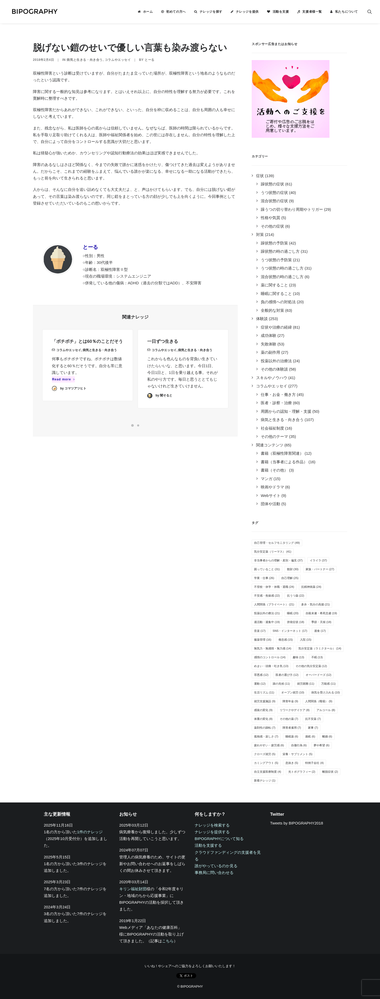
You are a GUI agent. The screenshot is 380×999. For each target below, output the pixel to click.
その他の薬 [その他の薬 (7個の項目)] (289, 718)
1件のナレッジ (89, 832)
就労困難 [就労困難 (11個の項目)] (305, 683)
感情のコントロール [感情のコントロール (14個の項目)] (270, 657)
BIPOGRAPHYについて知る (219, 838)
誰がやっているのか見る (216, 866)
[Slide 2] (138, 425)
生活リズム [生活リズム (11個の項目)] (264, 692)
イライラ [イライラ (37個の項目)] (318, 560)
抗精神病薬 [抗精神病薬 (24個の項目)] (311, 586)
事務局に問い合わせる (214, 872)
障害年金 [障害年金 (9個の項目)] (290, 701)
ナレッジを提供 (247, 11)
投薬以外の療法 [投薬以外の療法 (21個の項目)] (267, 613)
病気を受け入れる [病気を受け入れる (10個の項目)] (325, 692)
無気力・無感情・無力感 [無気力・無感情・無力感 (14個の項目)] (272, 648)
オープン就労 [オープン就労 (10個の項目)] (292, 692)
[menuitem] (145, 11)
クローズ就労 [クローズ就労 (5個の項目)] (265, 754)
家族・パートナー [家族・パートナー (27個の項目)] (320, 569)
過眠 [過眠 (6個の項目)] (310, 736)
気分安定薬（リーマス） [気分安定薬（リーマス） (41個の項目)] (272, 551)
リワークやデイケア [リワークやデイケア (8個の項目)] (295, 710)
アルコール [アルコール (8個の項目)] (325, 710)
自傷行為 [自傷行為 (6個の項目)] (299, 745)
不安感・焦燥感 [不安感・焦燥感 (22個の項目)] (267, 595)
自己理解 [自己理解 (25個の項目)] (290, 578)
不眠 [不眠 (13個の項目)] (317, 657)
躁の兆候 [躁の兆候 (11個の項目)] (281, 683)
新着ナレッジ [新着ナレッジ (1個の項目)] (265, 780)
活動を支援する (208, 845)
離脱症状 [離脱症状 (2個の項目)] (330, 771)
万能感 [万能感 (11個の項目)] (328, 683)
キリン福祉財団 (132, 889)
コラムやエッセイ (118, 60)
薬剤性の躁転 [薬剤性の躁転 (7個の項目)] (265, 727)
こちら (168, 941)
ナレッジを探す (211, 11)
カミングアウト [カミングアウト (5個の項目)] (266, 762)
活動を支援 (281, 11)
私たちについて (346, 11)
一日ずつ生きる (162, 362)
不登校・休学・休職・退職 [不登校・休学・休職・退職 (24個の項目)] (274, 586)
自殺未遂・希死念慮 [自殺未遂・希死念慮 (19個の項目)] (321, 613)
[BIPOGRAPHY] (31, 11)
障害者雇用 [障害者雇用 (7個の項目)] (292, 727)
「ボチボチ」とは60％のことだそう (87, 348)
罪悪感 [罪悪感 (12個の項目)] (261, 674)
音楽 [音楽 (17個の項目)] (260, 630)
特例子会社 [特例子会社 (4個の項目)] (314, 762)
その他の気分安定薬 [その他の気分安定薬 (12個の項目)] (311, 666)
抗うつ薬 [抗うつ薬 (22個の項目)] (295, 595)
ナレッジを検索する (212, 825)
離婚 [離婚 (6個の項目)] (327, 736)
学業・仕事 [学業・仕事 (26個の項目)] (264, 578)
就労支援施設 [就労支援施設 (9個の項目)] (265, 701)
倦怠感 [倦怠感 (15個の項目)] (285, 639)
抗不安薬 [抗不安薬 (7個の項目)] (313, 718)
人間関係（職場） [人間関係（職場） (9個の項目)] (318, 701)
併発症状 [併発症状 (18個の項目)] (295, 622)
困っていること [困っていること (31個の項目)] (267, 569)
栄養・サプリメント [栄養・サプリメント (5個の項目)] (298, 754)
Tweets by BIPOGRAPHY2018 (296, 823)
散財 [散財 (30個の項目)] (293, 569)
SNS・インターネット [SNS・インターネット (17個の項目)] (290, 630)
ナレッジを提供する (212, 832)
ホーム (148, 11)
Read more (63, 386)
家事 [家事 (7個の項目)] (313, 727)
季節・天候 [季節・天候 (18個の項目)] (321, 622)
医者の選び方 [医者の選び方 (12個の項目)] (287, 674)
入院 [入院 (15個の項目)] (306, 639)
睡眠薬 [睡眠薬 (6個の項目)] (291, 736)
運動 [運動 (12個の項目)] (260, 683)
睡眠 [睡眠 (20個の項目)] (293, 613)
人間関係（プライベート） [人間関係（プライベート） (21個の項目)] (274, 604)
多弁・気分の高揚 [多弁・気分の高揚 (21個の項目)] (315, 604)
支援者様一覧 (312, 11)
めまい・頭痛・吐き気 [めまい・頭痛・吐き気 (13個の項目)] (271, 666)
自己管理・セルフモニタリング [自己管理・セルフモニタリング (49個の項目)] (277, 542)
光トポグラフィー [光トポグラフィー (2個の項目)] (301, 771)
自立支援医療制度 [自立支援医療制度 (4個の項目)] (267, 771)
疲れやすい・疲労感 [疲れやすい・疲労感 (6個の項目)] (269, 745)
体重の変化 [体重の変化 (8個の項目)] (263, 718)
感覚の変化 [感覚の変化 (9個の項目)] (263, 710)
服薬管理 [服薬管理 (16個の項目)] (262, 639)
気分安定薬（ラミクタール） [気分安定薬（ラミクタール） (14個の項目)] (319, 648)
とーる (149, 60)
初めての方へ (176, 11)
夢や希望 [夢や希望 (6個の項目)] (321, 745)
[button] (369, 11)
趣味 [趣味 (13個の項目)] (298, 657)
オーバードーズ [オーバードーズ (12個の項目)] (319, 674)
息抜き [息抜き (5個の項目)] (291, 762)
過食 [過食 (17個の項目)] (320, 630)
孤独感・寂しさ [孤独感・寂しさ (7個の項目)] (266, 736)
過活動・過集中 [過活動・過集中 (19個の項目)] (267, 622)
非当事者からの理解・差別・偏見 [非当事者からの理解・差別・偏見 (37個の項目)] (278, 560)
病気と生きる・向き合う (85, 60)
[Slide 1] (132, 425)
